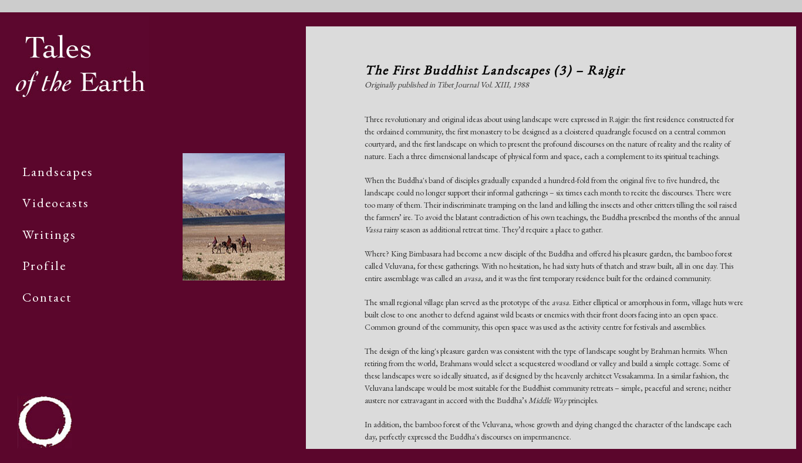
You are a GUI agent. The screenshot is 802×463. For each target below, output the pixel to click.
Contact (47, 297)
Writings (49, 234)
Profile (44, 265)
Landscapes (57, 171)
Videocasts (55, 202)
